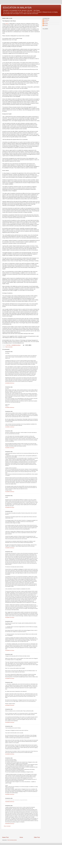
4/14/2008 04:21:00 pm (9, 678)
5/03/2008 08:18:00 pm (9, 823)
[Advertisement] (21, 833)
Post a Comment (7, 826)
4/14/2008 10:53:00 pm (9, 794)
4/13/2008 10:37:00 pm (9, 617)
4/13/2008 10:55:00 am (9, 407)
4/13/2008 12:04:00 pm (9, 447)
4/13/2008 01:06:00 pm (9, 491)
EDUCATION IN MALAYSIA (17, 7)
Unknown (46, 25)
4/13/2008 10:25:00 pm (9, 547)
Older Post (37, 837)
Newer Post (5, 837)
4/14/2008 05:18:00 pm (9, 722)
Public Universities (8, 346)
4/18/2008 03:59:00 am (9, 801)
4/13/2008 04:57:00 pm (9, 507)
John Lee (46, 21)
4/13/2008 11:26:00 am (9, 426)
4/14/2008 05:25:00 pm (9, 754)
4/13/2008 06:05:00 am (9, 383)
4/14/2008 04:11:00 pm (9, 650)
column (6, 23)
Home (21, 837)
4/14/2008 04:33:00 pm (9, 705)
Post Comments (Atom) (12, 840)
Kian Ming (46, 23)
